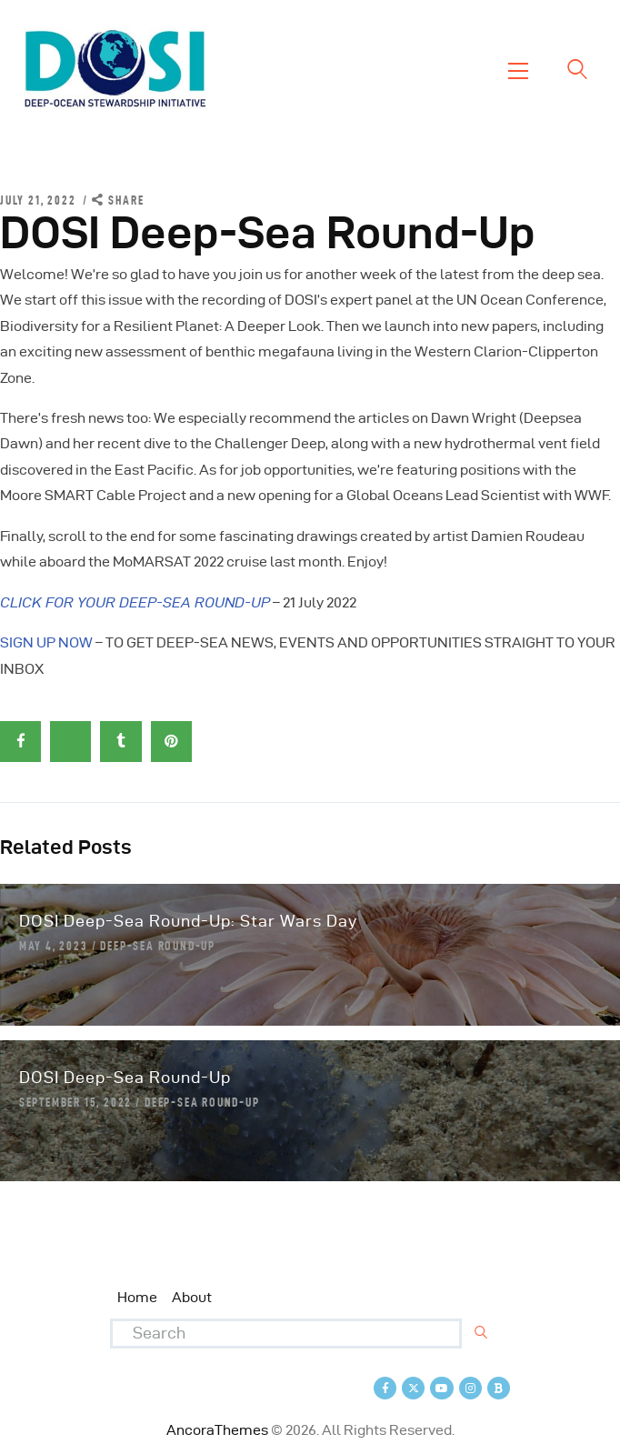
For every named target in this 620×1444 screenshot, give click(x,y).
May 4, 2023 (53, 945)
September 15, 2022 (75, 1102)
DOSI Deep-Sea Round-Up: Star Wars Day (188, 920)
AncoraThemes (217, 1430)
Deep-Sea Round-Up (157, 945)
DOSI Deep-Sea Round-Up (125, 1077)
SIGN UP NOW (46, 642)
